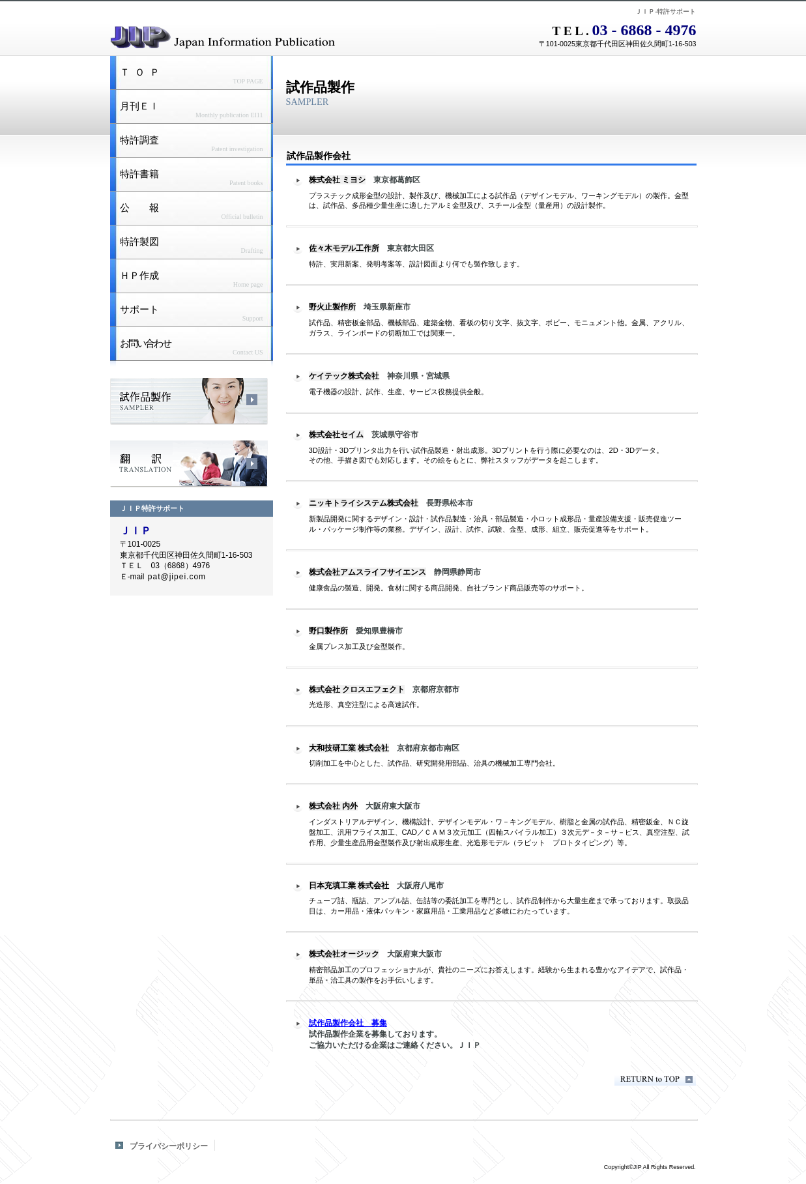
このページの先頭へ (655, 1079)
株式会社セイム (336, 434)
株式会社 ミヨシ (337, 179)
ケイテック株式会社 (344, 376)
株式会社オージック (344, 954)
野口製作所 (328, 630)
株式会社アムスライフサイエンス (367, 572)
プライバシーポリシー (169, 1146)
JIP (273, 35)
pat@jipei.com (177, 576)
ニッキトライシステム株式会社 (363, 503)
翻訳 (189, 463)
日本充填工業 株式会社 (349, 885)
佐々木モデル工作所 (344, 248)
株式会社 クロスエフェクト (357, 689)
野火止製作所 (332, 306)
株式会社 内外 (333, 806)
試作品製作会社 (189, 401)
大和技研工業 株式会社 (349, 748)
